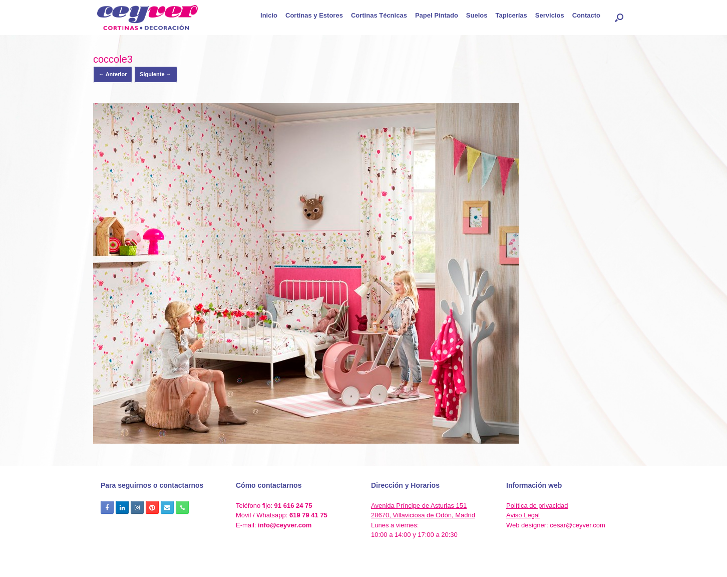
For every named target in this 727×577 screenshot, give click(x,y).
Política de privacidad (537, 505)
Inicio (268, 15)
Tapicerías (511, 15)
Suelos (477, 15)
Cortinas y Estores (314, 15)
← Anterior (113, 74)
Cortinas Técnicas (379, 15)
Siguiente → (156, 74)
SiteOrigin (380, 557)
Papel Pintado (436, 15)
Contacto (586, 15)
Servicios (549, 15)
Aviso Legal (523, 515)
